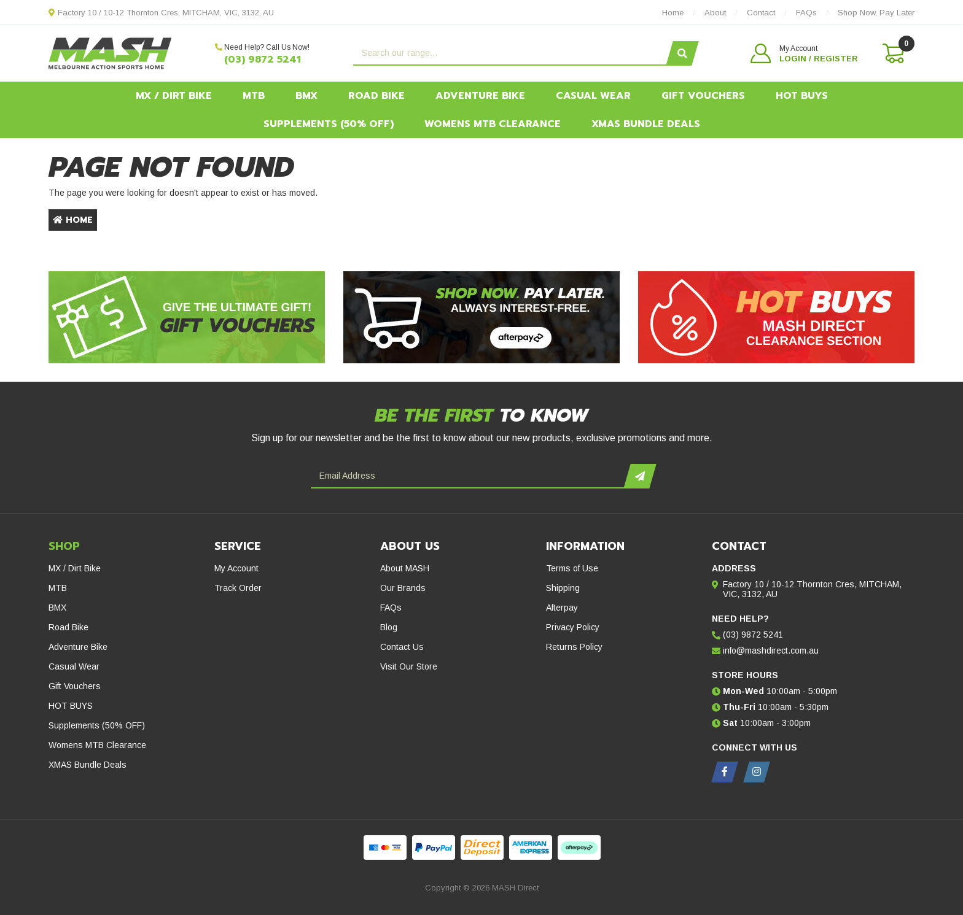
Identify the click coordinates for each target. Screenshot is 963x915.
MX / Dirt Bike (174, 95)
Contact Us (402, 647)
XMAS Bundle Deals (645, 124)
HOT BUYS (802, 95)
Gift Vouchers (703, 95)
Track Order (238, 588)
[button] (804, 53)
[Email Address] (469, 476)
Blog (388, 627)
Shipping (563, 588)
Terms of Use (572, 568)
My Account (236, 568)
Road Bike (376, 95)
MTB (254, 95)
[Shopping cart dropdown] (892, 53)
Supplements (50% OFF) (328, 124)
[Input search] (511, 53)
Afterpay (562, 607)
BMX (306, 95)
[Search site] (682, 53)
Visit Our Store (408, 666)
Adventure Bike (480, 95)
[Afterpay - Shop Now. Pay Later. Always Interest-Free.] (481, 317)
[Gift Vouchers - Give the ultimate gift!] (187, 317)
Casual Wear (593, 95)
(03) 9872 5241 (262, 59)
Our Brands (403, 588)
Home (73, 220)
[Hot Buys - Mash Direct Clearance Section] (776, 317)
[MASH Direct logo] (110, 53)
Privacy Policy (572, 627)
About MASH (404, 568)
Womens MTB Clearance (492, 124)
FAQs (391, 607)
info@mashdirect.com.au (771, 650)
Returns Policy (574, 647)
